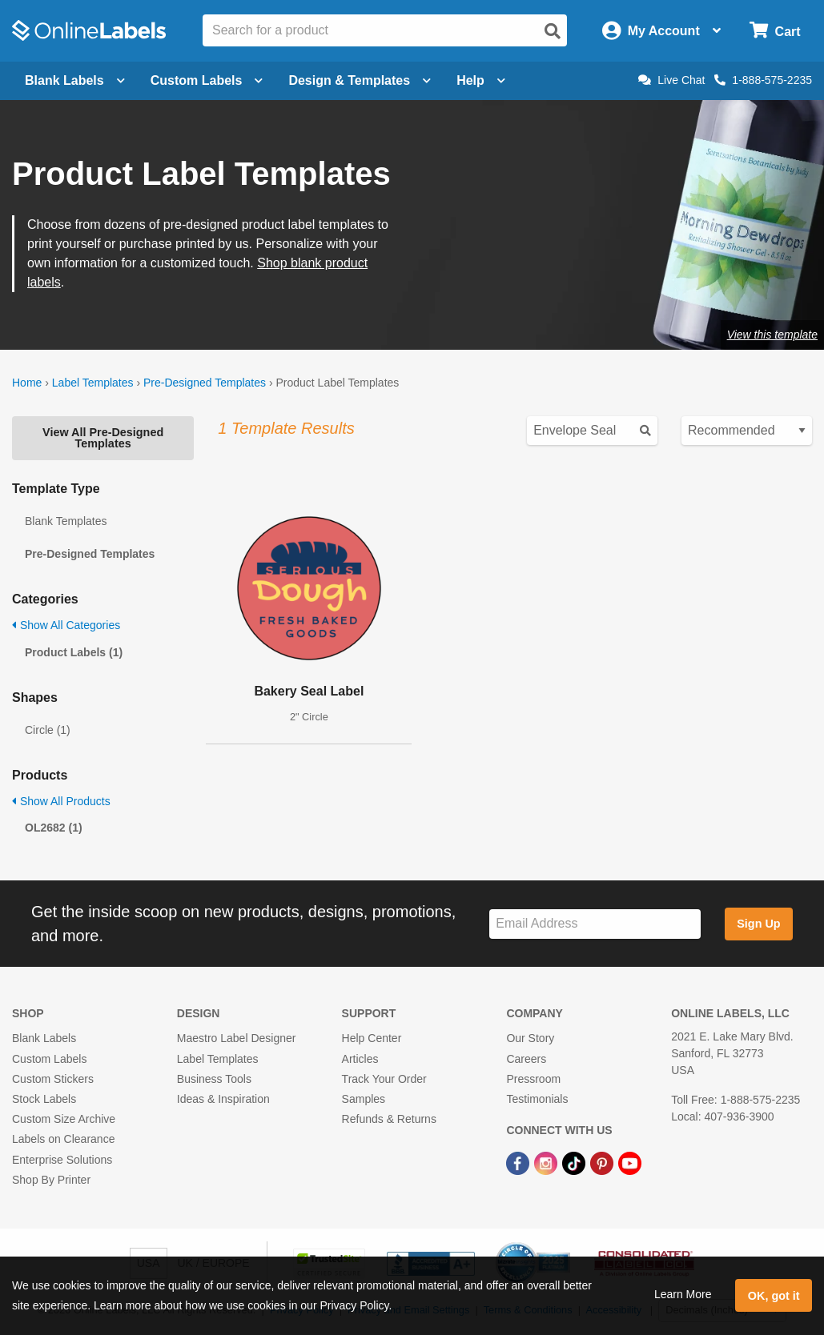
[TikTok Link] (575, 1162)
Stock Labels (44, 1098)
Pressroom (533, 1078)
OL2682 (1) (53, 827)
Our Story (530, 1038)
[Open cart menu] (775, 31)
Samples (363, 1098)
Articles (360, 1058)
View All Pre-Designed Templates (102, 438)
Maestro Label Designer (236, 1038)
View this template (772, 334)
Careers (526, 1058)
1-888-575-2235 (763, 80)
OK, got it (774, 1295)
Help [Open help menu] (480, 80)
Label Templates (93, 382)
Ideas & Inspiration (223, 1098)
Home (27, 382)
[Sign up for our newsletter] (595, 924)
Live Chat (671, 80)
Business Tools (214, 1078)
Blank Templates (66, 521)
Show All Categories (66, 625)
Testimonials (537, 1098)
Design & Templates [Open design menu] (359, 80)
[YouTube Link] (629, 1162)
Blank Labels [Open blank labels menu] (75, 80)
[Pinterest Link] (603, 1162)
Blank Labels (44, 1038)
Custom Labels (49, 1058)
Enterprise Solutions (62, 1159)
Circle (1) (47, 730)
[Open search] (552, 31)
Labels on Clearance (63, 1139)
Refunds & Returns (389, 1118)
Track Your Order (384, 1078)
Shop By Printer (51, 1179)
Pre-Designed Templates (204, 382)
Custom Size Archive (63, 1118)
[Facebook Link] (519, 1162)
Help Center (372, 1038)
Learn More (683, 1294)
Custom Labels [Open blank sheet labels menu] (207, 80)
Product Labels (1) (74, 652)
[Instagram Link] (547, 1162)
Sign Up (758, 923)
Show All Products (61, 801)
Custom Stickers (53, 1078)
